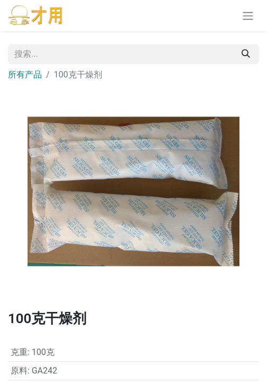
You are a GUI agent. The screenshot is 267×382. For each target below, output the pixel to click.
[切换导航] (248, 15)
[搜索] (246, 54)
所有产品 (25, 75)
